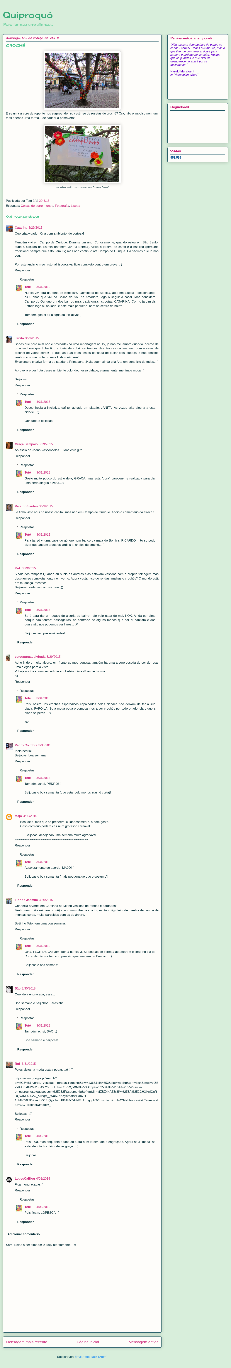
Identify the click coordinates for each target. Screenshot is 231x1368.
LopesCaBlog (25, 1178)
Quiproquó (28, 15)
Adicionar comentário (24, 1234)
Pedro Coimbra (26, 745)
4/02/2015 (43, 1136)
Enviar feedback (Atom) (91, 1357)
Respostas (27, 279)
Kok (18, 568)
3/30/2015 (45, 745)
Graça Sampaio (26, 444)
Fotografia (62, 205)
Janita (19, 338)
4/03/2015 (43, 1207)
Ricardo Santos (26, 506)
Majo (18, 816)
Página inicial (88, 1342)
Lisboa (75, 205)
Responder (22, 270)
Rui (18, 1063)
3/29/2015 (35, 227)
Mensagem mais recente (26, 1342)
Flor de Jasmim (26, 900)
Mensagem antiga (144, 1342)
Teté (28, 287)
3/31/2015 (43, 287)
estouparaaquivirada (30, 656)
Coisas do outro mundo (37, 205)
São (18, 988)
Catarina (21, 227)
